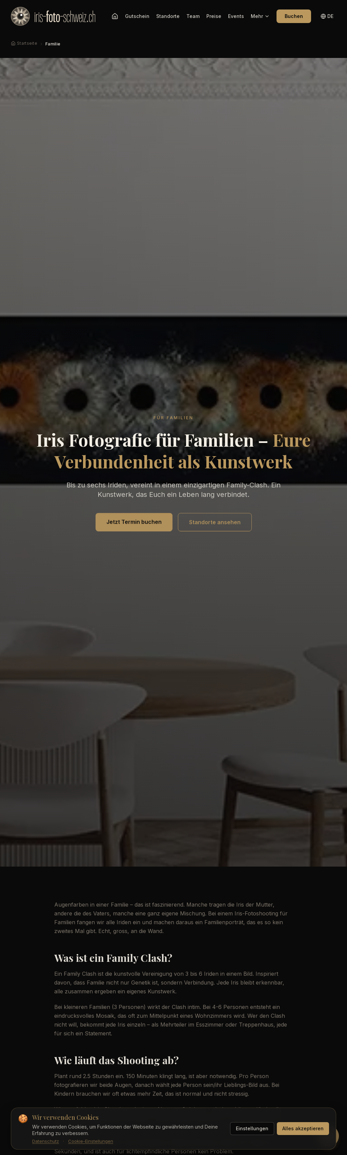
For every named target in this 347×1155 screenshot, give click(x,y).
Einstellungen (252, 1128)
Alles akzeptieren (303, 1128)
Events (236, 16)
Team (193, 16)
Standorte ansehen (215, 522)
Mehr (260, 16)
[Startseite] (114, 16)
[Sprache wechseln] (327, 16)
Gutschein (137, 16)
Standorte (168, 16)
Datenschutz (45, 1141)
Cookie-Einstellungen (90, 1141)
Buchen (294, 16)
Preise (213, 16)
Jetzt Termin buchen (134, 522)
